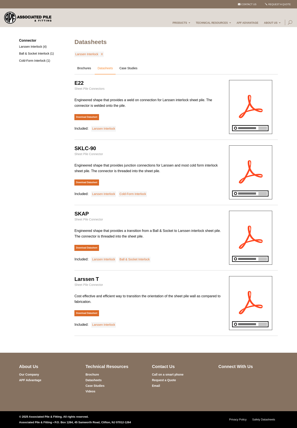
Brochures (84, 68)
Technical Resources (212, 22)
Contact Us (248, 4)
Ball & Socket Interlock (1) (36, 53)
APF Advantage (247, 22)
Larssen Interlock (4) (33, 46)
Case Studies (128, 68)
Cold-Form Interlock (132, 194)
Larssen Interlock (86, 54)
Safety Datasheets (263, 419)
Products (180, 22)
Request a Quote (279, 4)
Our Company (29, 374)
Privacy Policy (238, 419)
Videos (91, 391)
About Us (271, 22)
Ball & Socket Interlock (134, 259)
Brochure (92, 374)
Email (156, 385)
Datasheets (105, 68)
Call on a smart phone (168, 374)
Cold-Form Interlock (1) (34, 60)
